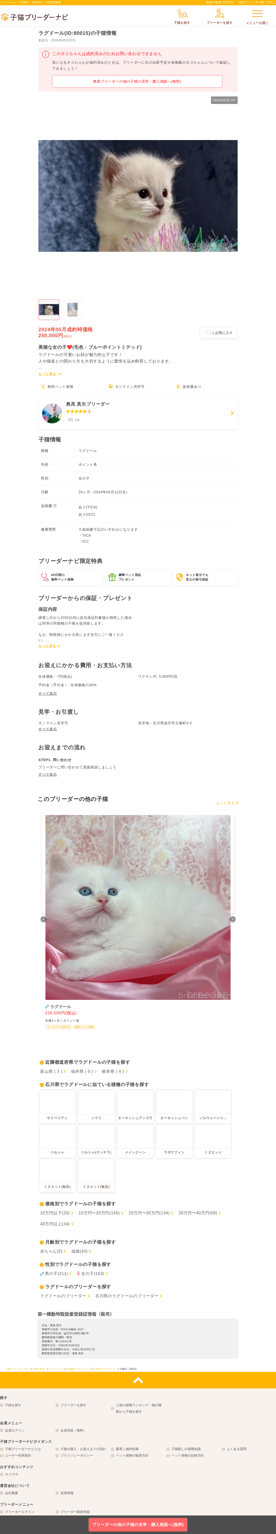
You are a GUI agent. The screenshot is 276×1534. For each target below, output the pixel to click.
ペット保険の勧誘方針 (132, 1455)
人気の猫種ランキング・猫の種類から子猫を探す (139, 1408)
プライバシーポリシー (76, 1455)
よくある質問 (236, 1449)
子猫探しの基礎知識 (186, 1449)
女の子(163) (94, 1273)
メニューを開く (257, 17)
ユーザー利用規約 (18, 1455)
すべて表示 (47, 693)
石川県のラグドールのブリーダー (128, 1296)
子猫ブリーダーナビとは (23, 1449)
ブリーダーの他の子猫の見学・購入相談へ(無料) (138, 1524)
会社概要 (11, 1493)
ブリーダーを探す (73, 1405)
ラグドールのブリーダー (65, 1296)
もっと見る (49, 374)
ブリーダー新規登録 (75, 1512)
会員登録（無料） (73, 1430)
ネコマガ (11, 1474)
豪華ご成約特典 (127, 1449)
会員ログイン (15, 1430)
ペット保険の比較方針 (187, 1455)
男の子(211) (58, 1273)
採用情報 (67, 1493)
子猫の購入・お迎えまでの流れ (83, 1449)
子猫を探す (13, 1405)
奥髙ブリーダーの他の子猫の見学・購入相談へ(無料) (137, 81)
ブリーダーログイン (19, 1512)
